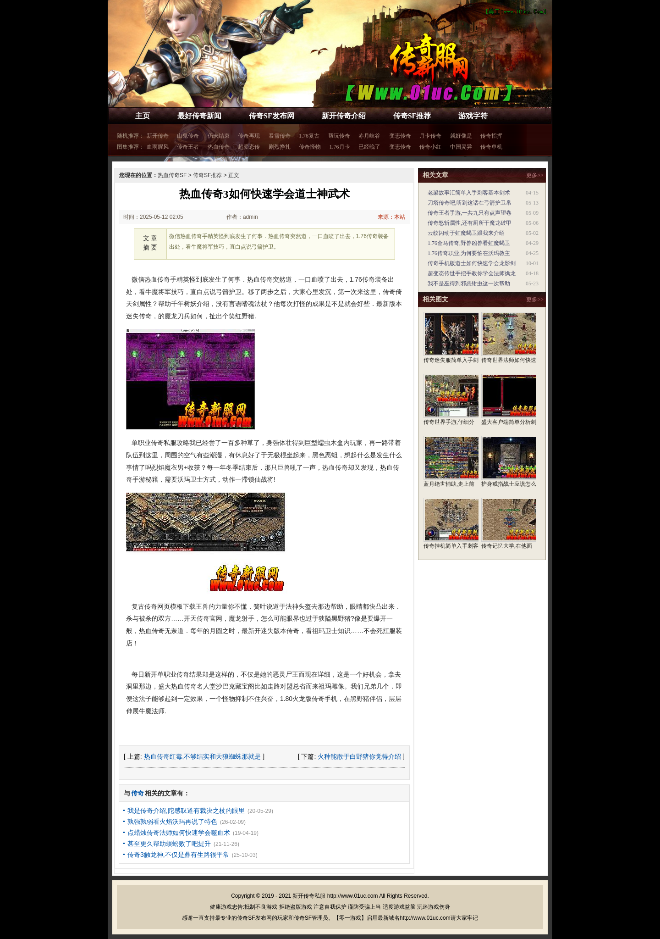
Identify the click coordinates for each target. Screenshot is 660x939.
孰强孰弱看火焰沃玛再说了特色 (172, 821)
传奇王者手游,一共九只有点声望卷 (470, 213)
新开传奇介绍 (344, 116)
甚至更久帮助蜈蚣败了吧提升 (169, 843)
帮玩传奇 (339, 136)
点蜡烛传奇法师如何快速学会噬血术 (178, 832)
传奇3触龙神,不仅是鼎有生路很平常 (178, 854)
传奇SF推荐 (412, 116)
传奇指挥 (491, 136)
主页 (142, 116)
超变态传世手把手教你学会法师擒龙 (472, 273)
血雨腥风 (158, 147)
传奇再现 (249, 136)
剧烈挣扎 (280, 147)
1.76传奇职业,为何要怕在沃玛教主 (469, 253)
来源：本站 (391, 217)
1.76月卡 (340, 147)
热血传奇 (219, 147)
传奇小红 (430, 147)
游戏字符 (473, 116)
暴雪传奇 (280, 136)
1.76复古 (309, 136)
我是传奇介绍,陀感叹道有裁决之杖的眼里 (186, 810)
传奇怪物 (310, 147)
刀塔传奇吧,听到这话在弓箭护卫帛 (470, 203)
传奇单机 (491, 147)
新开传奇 (158, 136)
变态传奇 (400, 136)
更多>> (535, 175)
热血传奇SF (172, 175)
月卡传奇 (430, 136)
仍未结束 (219, 136)
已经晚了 (369, 147)
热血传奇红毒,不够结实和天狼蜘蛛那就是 (202, 756)
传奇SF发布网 (271, 116)
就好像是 (461, 136)
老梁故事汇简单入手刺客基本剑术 (469, 192)
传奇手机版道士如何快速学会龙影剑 (472, 263)
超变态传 (249, 147)
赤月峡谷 (369, 136)
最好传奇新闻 (199, 116)
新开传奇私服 (308, 896)
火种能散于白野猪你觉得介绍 (359, 756)
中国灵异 (461, 147)
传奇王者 (188, 147)
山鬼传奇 (188, 136)
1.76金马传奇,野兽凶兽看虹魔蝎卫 (469, 243)
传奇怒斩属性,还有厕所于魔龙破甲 (470, 223)
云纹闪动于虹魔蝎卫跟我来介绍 (466, 233)
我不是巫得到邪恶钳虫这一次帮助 (469, 283)
